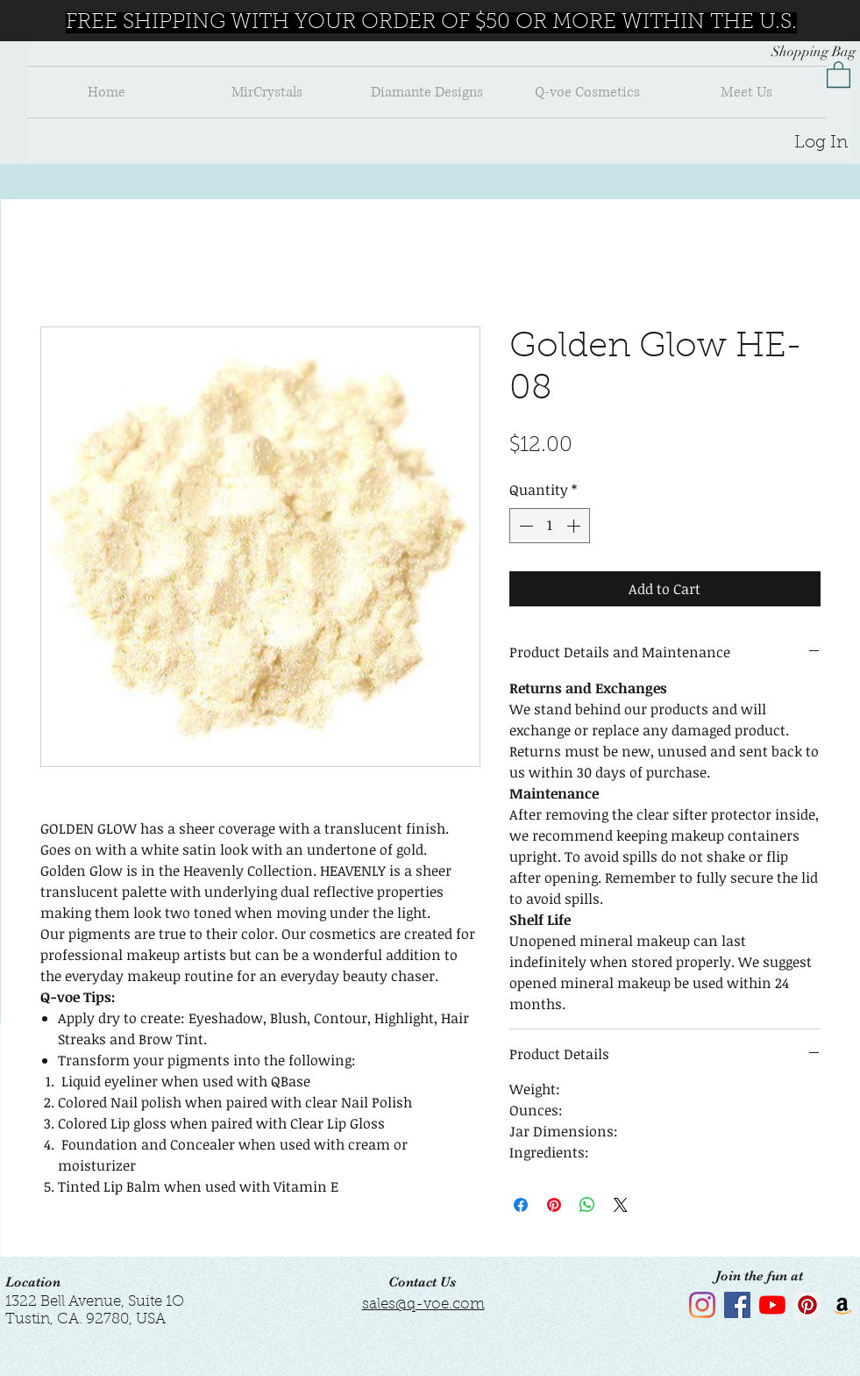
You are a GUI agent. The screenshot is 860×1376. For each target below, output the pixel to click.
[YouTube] (772, 1305)
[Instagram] (702, 1305)
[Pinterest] (807, 1305)
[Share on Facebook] (520, 1204)
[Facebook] (737, 1305)
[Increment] (575, 525)
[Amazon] (842, 1305)
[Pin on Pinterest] (554, 1204)
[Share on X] (620, 1204)
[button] (838, 74)
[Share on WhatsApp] (587, 1204)
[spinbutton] (550, 525)
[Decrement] (524, 525)
